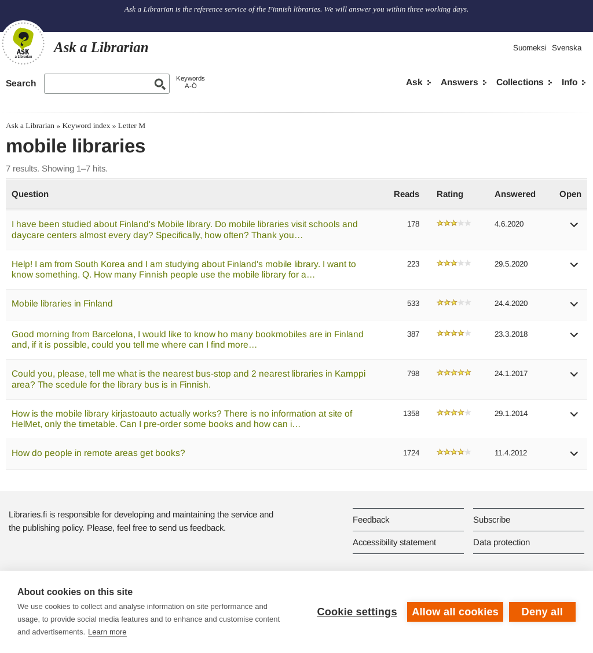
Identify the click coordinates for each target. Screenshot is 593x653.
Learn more (107, 632)
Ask (414, 82)
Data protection (501, 542)
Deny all (542, 612)
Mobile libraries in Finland (62, 303)
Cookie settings (357, 612)
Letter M (131, 125)
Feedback (371, 519)
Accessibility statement (394, 542)
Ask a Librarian (30, 125)
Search (21, 83)
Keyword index (86, 125)
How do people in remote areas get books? (98, 453)
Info (569, 82)
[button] (574, 228)
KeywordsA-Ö (190, 82)
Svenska (566, 47)
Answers (459, 82)
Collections (520, 82)
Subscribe (491, 519)
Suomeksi (530, 47)
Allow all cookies (455, 612)
